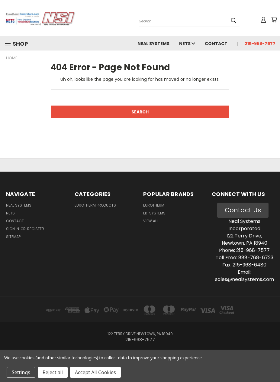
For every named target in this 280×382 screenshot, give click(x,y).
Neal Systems (153, 44)
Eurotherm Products (95, 205)
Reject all (53, 372)
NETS (187, 44)
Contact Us (243, 210)
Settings (21, 372)
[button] (243, 210)
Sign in (13, 228)
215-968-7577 (260, 44)
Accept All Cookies (95, 372)
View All (150, 221)
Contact (216, 44)
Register (35, 228)
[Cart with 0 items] (274, 20)
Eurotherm (153, 205)
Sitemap (13, 236)
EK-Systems (154, 213)
